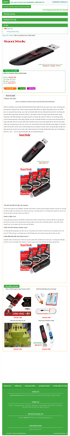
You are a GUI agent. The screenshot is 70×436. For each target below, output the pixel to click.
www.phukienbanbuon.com (61, 433)
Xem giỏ (22, 88)
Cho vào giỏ (9, 88)
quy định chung (44, 386)
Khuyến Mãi (8, 28)
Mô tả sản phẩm (10, 95)
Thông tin (18, 386)
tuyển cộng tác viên (60, 386)
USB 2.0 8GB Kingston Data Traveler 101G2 (17, 289)
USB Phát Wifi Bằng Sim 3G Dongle (46, 289)
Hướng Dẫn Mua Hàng (11, 31)
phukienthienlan (21, 433)
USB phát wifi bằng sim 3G (17, 320)
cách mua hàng (30, 386)
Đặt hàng (32, 88)
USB (11, 35)
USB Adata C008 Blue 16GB (46, 320)
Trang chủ (5, 35)
